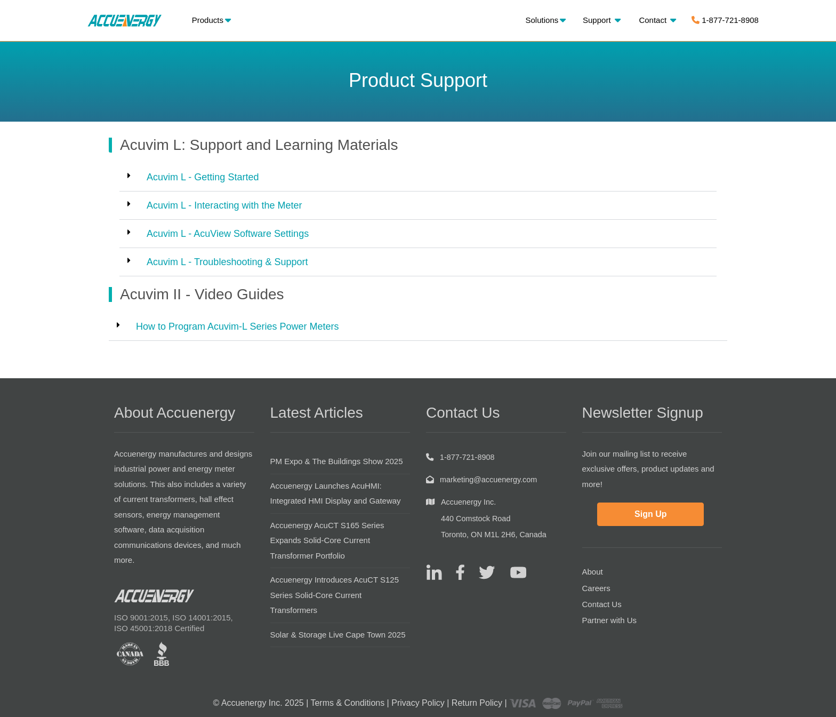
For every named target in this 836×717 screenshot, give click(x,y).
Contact (657, 20)
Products (211, 20)
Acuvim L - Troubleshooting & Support (227, 262)
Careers (596, 588)
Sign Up (650, 514)
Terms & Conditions (347, 702)
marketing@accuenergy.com (488, 479)
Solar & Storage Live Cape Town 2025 (338, 634)
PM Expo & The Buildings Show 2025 (336, 461)
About (592, 571)
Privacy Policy (418, 702)
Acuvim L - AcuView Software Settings (228, 233)
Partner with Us (609, 620)
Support (602, 20)
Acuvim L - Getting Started (203, 177)
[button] (418, 177)
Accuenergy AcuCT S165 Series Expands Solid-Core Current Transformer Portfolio (327, 540)
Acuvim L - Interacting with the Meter (224, 205)
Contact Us (602, 604)
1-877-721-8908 (725, 20)
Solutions (546, 20)
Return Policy (477, 702)
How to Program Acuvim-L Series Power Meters (237, 326)
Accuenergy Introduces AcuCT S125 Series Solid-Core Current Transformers (334, 595)
